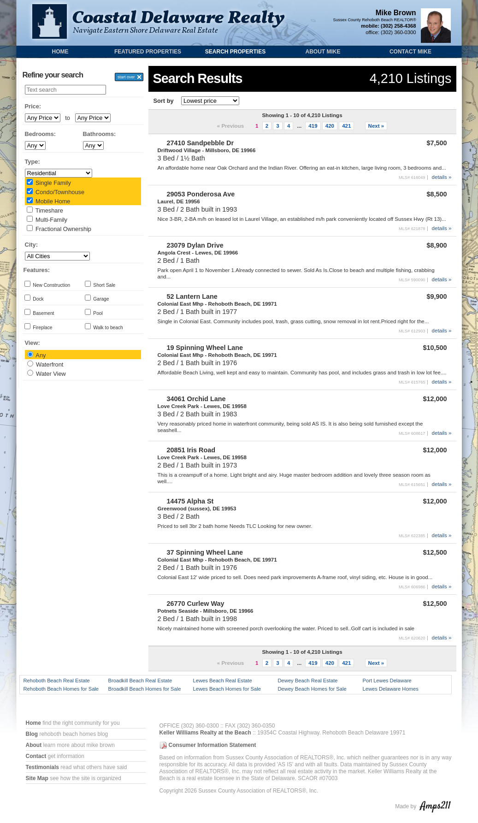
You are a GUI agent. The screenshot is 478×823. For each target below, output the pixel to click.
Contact (36, 756)
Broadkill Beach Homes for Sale (144, 689)
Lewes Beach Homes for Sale (227, 689)
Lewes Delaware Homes (391, 689)
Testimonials (42, 767)
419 (312, 126)
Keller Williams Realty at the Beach (205, 732)
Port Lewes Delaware (387, 680)
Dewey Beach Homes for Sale (312, 689)
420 (329, 126)
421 (346, 126)
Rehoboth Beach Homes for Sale (61, 689)
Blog (32, 734)
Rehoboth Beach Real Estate (57, 680)
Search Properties (235, 51)
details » (442, 177)
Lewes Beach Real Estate (222, 680)
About (34, 745)
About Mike (323, 51)
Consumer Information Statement (212, 745)
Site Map (37, 778)
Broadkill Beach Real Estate (140, 680)
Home (60, 51)
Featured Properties (147, 51)
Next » (376, 126)
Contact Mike (410, 51)
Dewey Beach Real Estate (308, 680)
